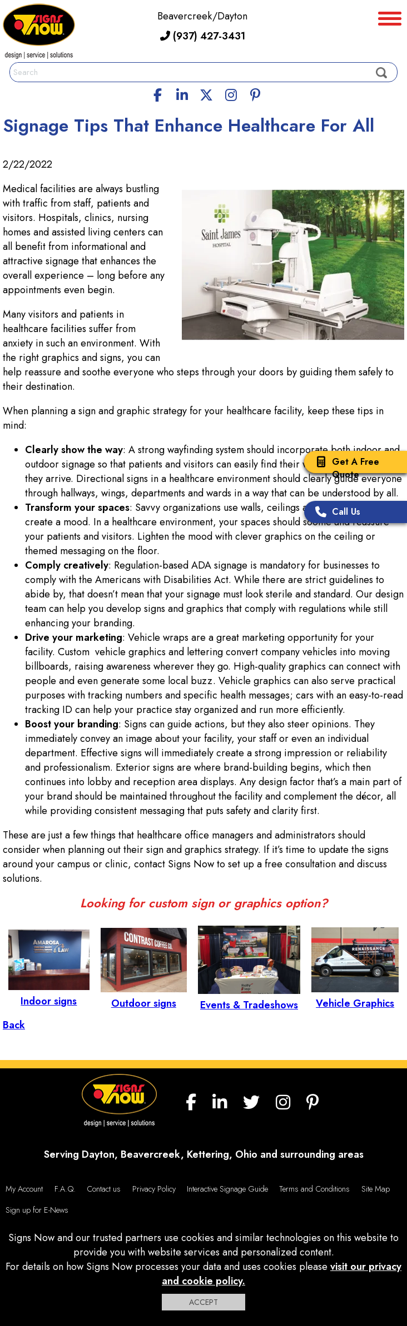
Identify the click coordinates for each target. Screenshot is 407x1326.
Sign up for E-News (37, 1210)
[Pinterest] (255, 93)
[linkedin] (182, 93)
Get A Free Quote (344, 468)
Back (14, 1025)
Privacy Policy (154, 1188)
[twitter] (206, 93)
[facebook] (158, 93)
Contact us (104, 1188)
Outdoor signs (144, 996)
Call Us (335, 512)
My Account (24, 1188)
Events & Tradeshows (249, 997)
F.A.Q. (65, 1188)
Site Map (375, 1188)
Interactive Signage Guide (227, 1188)
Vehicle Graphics (355, 996)
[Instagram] (231, 93)
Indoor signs (49, 994)
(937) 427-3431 (202, 36)
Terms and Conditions (314, 1188)
